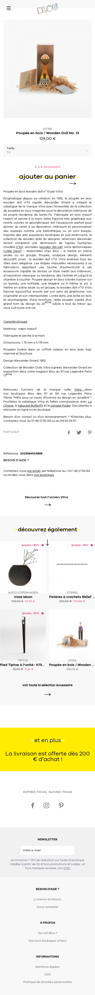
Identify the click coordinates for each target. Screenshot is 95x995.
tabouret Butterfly (30, 406)
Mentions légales (47, 967)
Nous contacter (47, 907)
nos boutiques (44, 475)
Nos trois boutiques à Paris (47, 941)
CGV (67, 868)
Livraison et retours (47, 899)
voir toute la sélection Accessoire (47, 685)
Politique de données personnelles (47, 982)
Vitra (47, 129)
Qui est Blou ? (47, 933)
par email (33, 471)
